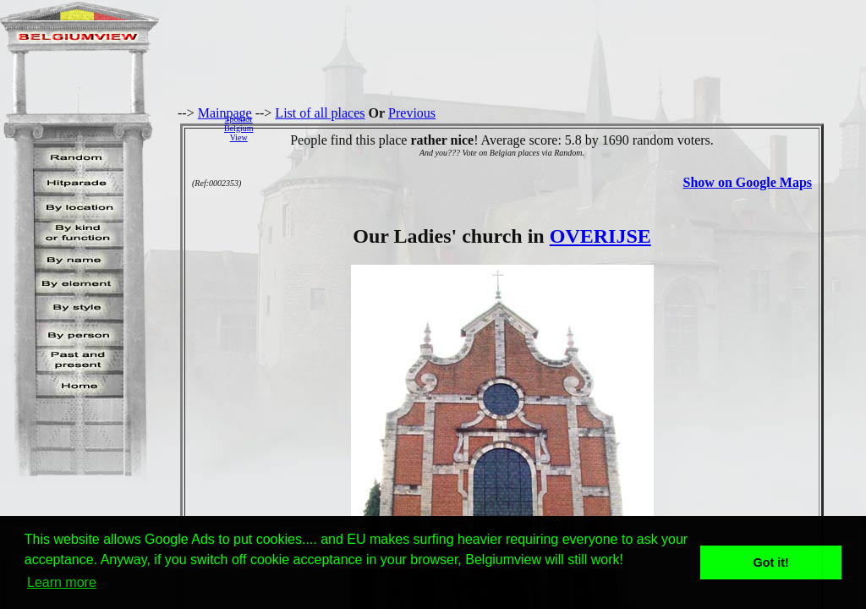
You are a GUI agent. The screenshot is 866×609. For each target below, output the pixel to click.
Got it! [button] (771, 562)
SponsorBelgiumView (238, 128)
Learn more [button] (61, 582)
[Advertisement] (564, 127)
